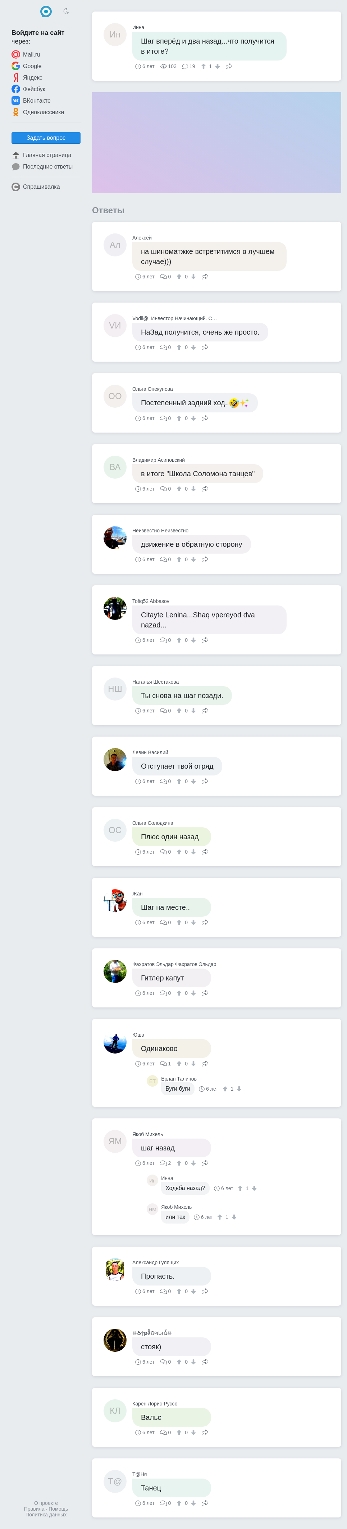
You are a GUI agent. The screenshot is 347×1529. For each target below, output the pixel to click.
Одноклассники (38, 112)
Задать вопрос (46, 138)
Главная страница (41, 155)
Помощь (58, 1509)
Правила (34, 1509)
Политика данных (46, 1514)
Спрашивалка (36, 187)
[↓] (216, 66)
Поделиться (229, 65)
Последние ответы (42, 166)
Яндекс (27, 77)
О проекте (46, 1503)
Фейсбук (28, 89)
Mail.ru (26, 54)
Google (27, 66)
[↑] (204, 66)
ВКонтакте (31, 100)
